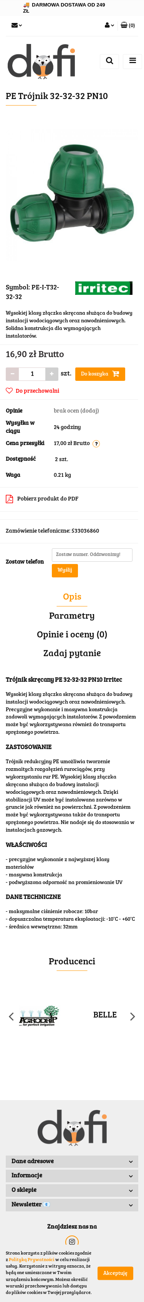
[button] (128, 26)
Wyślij (65, 570)
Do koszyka (100, 373)
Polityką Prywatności (32, 1260)
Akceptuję (115, 1273)
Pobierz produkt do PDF (42, 499)
